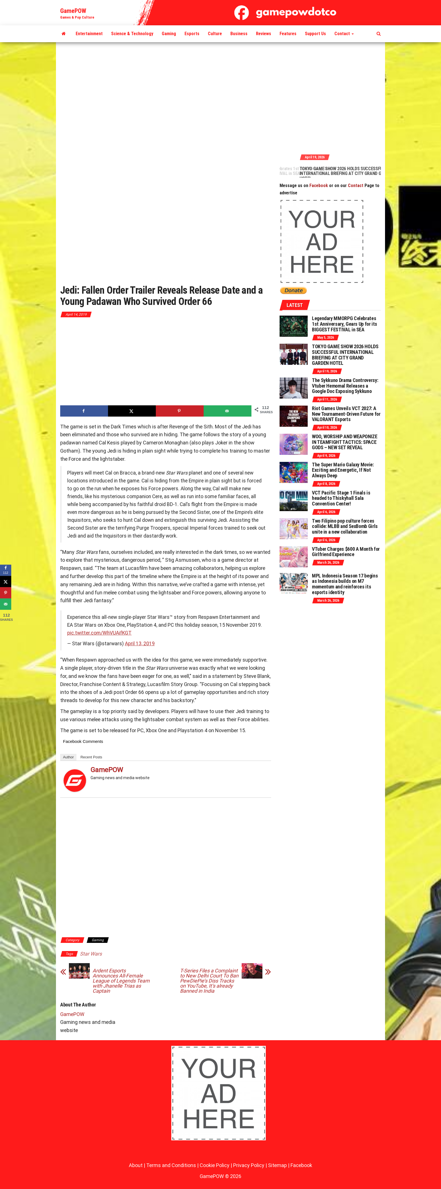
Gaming (169, 33)
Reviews (263, 33)
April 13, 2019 (140, 643)
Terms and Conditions (171, 1165)
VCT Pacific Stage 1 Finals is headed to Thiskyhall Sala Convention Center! (341, 498)
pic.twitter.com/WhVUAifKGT (99, 633)
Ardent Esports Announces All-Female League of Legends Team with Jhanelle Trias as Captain (121, 981)
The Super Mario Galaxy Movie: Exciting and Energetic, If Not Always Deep (343, 470)
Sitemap (277, 1165)
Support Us (315, 33)
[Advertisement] (220, 97)
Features (288, 33)
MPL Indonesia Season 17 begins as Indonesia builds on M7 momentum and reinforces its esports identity (345, 584)
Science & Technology (132, 33)
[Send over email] (227, 411)
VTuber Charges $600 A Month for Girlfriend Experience (346, 552)
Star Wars (91, 954)
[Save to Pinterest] (180, 411)
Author (68, 757)
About (136, 1165)
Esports (191, 33)
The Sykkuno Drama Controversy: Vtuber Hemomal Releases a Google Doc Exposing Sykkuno (345, 385)
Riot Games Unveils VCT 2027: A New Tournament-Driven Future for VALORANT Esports (346, 413)
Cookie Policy (215, 1165)
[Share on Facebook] (84, 411)
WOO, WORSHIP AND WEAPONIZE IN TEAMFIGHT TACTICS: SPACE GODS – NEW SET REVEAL (344, 442)
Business (239, 33)
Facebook (318, 185)
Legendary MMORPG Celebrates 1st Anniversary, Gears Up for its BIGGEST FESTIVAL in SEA (302, 171)
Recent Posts (91, 757)
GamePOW (73, 10)
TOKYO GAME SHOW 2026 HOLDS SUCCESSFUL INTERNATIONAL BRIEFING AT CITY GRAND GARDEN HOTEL (379, 173)
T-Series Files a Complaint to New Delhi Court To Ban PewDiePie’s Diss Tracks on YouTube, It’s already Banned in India (209, 981)
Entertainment (89, 33)
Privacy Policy (248, 1165)
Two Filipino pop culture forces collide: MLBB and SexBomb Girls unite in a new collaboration (345, 526)
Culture (215, 33)
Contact (344, 33)
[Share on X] (132, 411)
